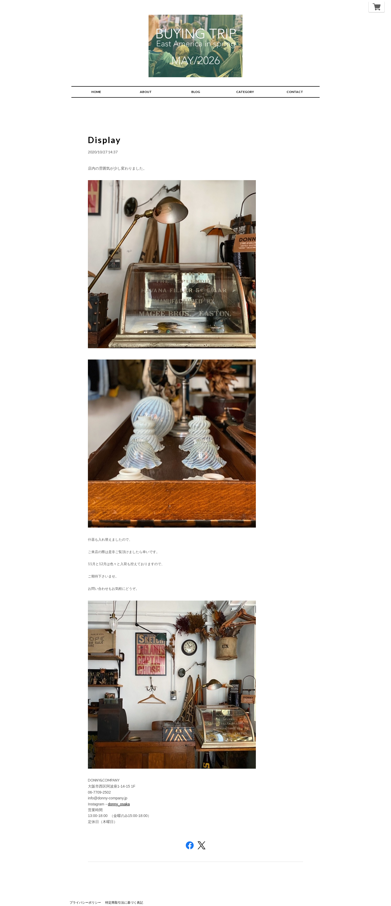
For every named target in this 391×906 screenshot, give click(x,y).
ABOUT (146, 87)
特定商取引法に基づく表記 (124, 897)
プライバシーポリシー (85, 897)
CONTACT (295, 87)
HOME (96, 87)
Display (105, 134)
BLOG (195, 87)
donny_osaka (119, 799)
